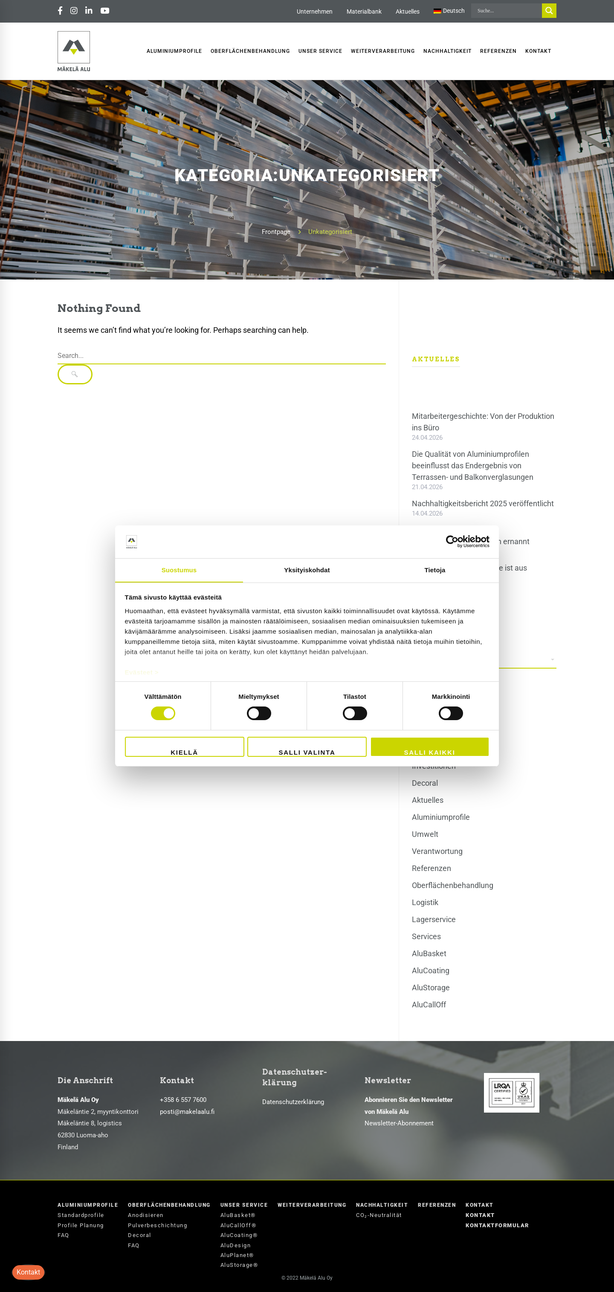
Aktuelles (408, 11)
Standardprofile (81, 1215)
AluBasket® (238, 1215)
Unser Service (244, 1205)
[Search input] (509, 10)
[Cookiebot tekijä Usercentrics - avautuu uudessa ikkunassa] (452, 541)
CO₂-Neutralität (379, 1215)
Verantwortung (437, 851)
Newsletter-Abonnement (399, 1123)
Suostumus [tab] (179, 569)
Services (426, 936)
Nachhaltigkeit (382, 1205)
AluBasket (429, 953)
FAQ (64, 1235)
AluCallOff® (238, 1225)
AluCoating (430, 970)
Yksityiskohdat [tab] (307, 569)
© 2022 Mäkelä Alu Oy (307, 1278)
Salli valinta (306, 752)
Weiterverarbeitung (312, 1205)
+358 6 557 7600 (183, 1100)
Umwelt (425, 834)
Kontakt (480, 1205)
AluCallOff (429, 1004)
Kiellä (184, 752)
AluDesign (235, 1245)
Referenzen (431, 868)
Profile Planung (81, 1225)
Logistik (425, 902)
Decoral (425, 783)
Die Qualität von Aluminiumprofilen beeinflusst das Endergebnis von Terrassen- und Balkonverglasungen (472, 466)
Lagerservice (434, 919)
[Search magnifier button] (549, 10)
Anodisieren (146, 1215)
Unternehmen (315, 11)
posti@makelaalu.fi (187, 1112)
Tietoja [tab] (435, 569)
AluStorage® (239, 1265)
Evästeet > (142, 672)
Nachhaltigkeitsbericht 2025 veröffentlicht (483, 503)
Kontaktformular (497, 1225)
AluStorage (431, 987)
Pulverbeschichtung (157, 1225)
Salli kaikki (429, 752)
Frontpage (276, 232)
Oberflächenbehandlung (452, 885)
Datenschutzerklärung (293, 1102)
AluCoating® (239, 1235)
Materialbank (364, 11)
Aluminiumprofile (441, 817)
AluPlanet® (237, 1255)
